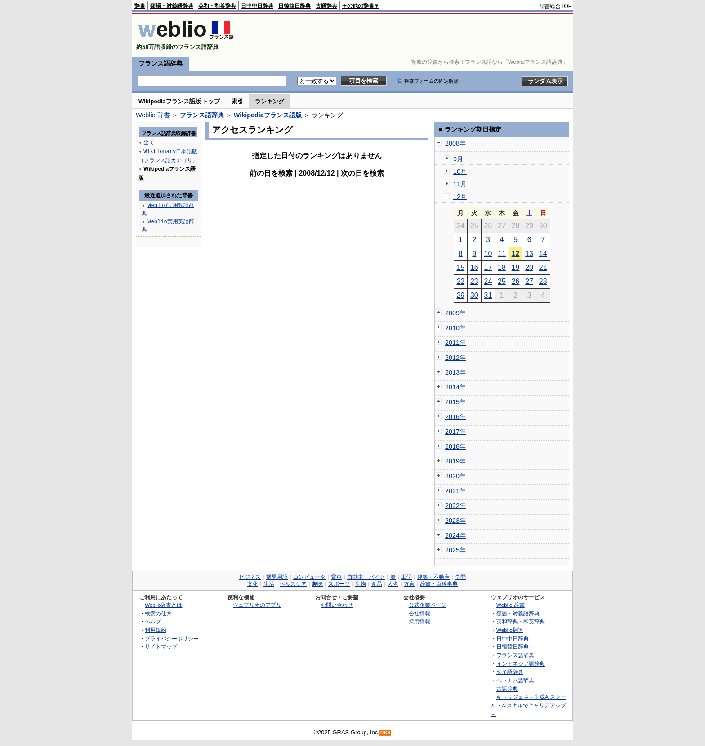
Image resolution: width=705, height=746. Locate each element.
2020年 (455, 476)
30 (474, 295)
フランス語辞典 (160, 63)
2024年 (455, 535)
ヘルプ (153, 621)
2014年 (455, 387)
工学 (406, 577)
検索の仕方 (158, 613)
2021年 (455, 490)
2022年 (455, 505)
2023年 (455, 520)
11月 (460, 184)
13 (529, 253)
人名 (393, 584)
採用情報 (419, 621)
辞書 (139, 6)
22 (460, 281)
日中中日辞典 (257, 6)
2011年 (455, 342)
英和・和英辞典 (217, 6)
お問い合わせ (337, 605)
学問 (460, 577)
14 (543, 253)
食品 (376, 584)
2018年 (455, 446)
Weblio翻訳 (509, 630)
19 (516, 267)
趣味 (317, 584)
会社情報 (419, 613)
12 (516, 253)
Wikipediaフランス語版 (268, 115)
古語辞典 (326, 6)
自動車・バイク (366, 577)
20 (529, 267)
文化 (252, 584)
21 (543, 267)
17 (488, 267)
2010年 (455, 327)
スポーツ (339, 584)
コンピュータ (309, 577)
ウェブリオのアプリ (257, 605)
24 (488, 281)
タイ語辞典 (509, 672)
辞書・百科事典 (439, 584)
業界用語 (277, 577)
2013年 (455, 372)
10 (488, 253)
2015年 (455, 402)
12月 (460, 196)
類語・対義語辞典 (171, 6)
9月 (458, 159)
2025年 (455, 550)
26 (516, 281)
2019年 (455, 461)
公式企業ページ (427, 605)
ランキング (269, 101)
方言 (409, 584)
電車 (336, 577)
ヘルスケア (293, 584)
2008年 (455, 143)
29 (460, 295)
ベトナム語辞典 (515, 680)
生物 (360, 584)
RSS (385, 732)
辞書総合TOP (555, 6)
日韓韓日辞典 (294, 6)
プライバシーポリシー (172, 638)
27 (529, 281)
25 (502, 281)
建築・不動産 (433, 577)
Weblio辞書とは (163, 605)
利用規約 (155, 630)
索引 (237, 101)
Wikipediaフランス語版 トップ (179, 101)
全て (148, 142)
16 (474, 267)
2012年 (455, 357)
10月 (460, 171)
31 (488, 295)
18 (502, 267)
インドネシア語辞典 (520, 664)
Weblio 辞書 (153, 115)
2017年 (455, 431)
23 (474, 281)
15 (460, 267)
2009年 (455, 313)
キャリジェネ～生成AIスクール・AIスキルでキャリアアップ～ (528, 705)
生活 (268, 584)
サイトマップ (161, 646)
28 (543, 281)
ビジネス (250, 577)
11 (502, 253)
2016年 (455, 416)
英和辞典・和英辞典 (520, 621)
